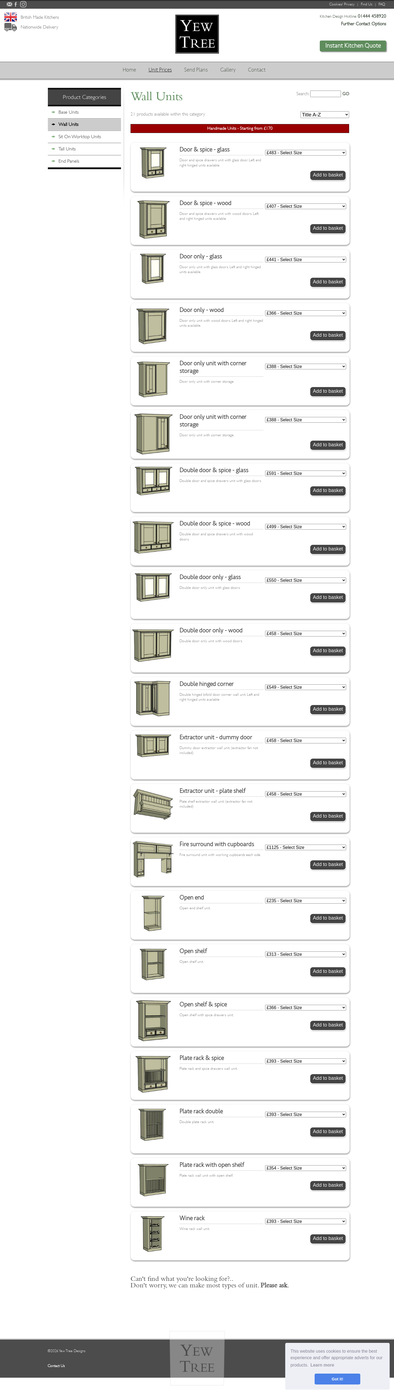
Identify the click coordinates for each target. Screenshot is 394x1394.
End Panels (68, 161)
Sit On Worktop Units (79, 136)
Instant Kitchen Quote (353, 46)
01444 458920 (372, 16)
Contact (260, 70)
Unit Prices (157, 70)
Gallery (229, 70)
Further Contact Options (363, 23)
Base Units (68, 112)
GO (345, 93)
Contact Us (56, 1366)
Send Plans (195, 70)
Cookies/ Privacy (342, 4)
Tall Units (67, 149)
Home (124, 70)
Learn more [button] (322, 1365)
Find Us (366, 4)
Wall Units (68, 124)
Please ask (273, 1286)
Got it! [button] (337, 1379)
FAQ (382, 4)
